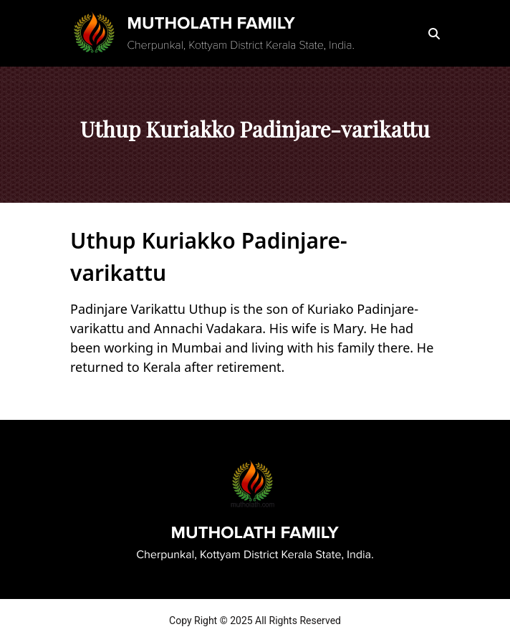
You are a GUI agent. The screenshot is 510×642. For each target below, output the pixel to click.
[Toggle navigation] (398, 33)
